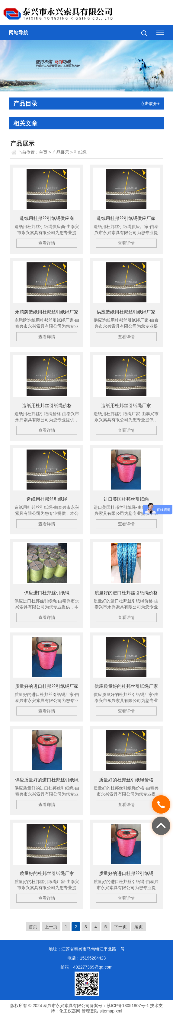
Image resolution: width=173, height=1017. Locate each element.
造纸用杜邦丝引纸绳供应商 (47, 218)
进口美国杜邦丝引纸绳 (126, 499)
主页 (43, 152)
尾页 (138, 926)
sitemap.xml (111, 1011)
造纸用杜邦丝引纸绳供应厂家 (126, 218)
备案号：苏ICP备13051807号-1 (119, 1005)
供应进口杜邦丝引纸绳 (46, 592)
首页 (33, 926)
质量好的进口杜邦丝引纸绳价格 (126, 592)
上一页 (51, 926)
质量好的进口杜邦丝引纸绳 (126, 873)
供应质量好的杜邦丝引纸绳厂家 (126, 686)
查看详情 (46, 243)
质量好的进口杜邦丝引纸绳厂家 (46, 686)
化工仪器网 (69, 1011)
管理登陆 (90, 1011)
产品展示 (60, 152)
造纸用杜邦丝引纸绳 (47, 499)
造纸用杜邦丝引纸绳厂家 (126, 405)
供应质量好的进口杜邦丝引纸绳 (46, 779)
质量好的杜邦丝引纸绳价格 (126, 779)
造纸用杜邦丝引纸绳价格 (47, 405)
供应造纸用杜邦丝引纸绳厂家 (126, 311)
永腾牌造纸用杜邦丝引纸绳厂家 (46, 311)
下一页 (120, 926)
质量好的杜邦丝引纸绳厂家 (47, 873)
